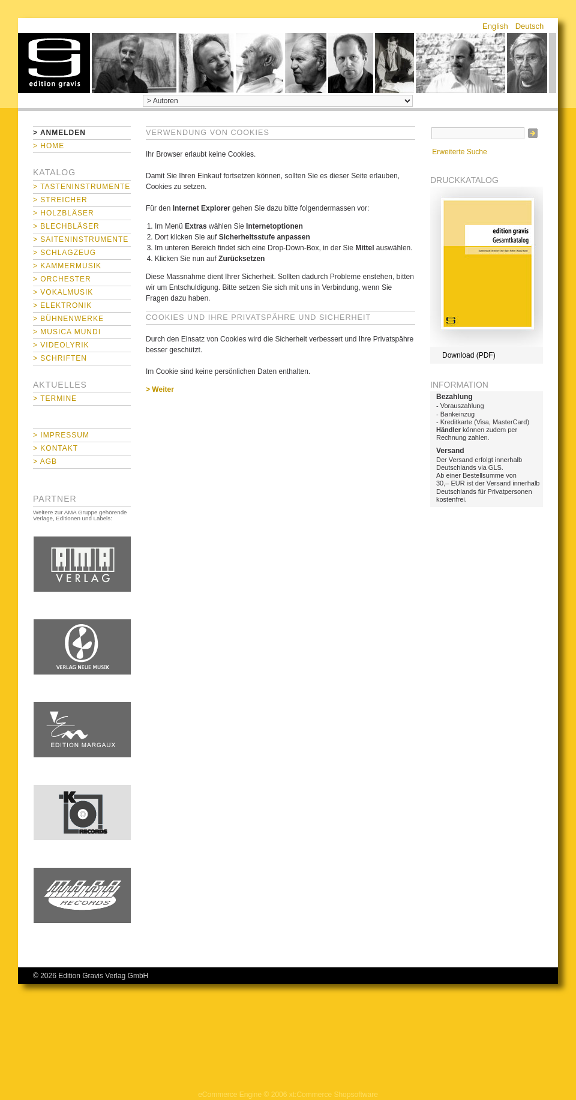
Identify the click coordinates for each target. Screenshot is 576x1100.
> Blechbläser (66, 226)
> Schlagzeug (64, 252)
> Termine (55, 398)
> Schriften (60, 358)
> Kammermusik (67, 266)
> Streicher (60, 200)
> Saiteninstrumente (80, 239)
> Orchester (62, 279)
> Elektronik (62, 305)
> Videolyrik (61, 345)
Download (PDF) (469, 355)
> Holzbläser (63, 213)
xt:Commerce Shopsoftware (333, 1094)
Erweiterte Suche (459, 152)
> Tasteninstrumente (81, 186)
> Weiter (160, 389)
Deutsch (529, 26)
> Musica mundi (67, 332)
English (495, 26)
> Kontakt (55, 448)
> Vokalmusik (63, 292)
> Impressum (61, 435)
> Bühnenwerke (68, 318)
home (54, 63)
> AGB (45, 461)
